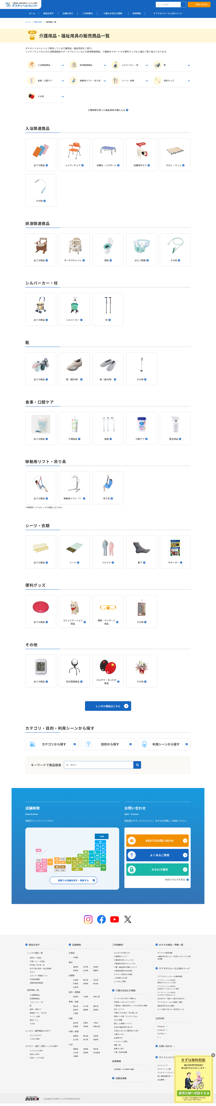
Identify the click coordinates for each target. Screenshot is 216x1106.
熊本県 (95, 1049)
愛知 (86, 866)
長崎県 (85, 1049)
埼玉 (97, 859)
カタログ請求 (159, 869)
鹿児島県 (96, 1052)
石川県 (85, 1006)
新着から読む (119, 1048)
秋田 (97, 845)
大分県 (75, 1052)
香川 (62, 867)
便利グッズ (34, 1020)
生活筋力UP (118, 1038)
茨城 (103, 861)
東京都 (75, 996)
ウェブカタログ (35, 1035)
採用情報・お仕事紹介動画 (124, 1069)
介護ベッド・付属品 (37, 961)
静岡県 (85, 1009)
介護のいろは (119, 1034)
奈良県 (85, 1026)
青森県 (75, 967)
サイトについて (166, 1057)
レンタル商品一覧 (35, 953)
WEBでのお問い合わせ (160, 841)
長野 (91, 857)
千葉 (103, 868)
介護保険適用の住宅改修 (123, 970)
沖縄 (38, 850)
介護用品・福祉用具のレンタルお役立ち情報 (130, 1005)
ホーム (27, 22)
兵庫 (68, 861)
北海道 (102, 836)
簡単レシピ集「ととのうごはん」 (126, 1016)
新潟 (94, 852)
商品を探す (38, 22)
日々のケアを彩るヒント (166, 994)
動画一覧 (117, 1045)
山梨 (91, 862)
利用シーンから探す (37, 1058)
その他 (32, 1023)
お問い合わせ (201, 4)
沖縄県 (75, 1056)
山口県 (75, 1039)
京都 (77, 859)
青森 (100, 842)
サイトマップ (162, 1065)
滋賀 (80, 862)
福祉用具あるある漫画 (165, 1005)
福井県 (95, 1006)
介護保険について (120, 956)
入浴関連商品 (35, 995)
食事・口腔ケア (35, 1009)
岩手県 (85, 967)
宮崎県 (85, 1052)
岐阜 (86, 861)
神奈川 (97, 866)
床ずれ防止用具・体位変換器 (40, 968)
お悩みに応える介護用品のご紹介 (126, 1030)
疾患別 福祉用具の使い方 (123, 1027)
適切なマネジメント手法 (166, 981)
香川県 (85, 1039)
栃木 (103, 855)
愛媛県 (95, 1039)
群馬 (97, 855)
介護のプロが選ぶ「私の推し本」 (126, 1012)
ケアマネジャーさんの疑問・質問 (169, 1002)
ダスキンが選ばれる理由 (123, 974)
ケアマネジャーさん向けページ (174, 968)
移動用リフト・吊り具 (38, 1013)
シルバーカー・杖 (36, 1002)
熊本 (38, 867)
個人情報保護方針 (164, 1076)
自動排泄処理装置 (36, 983)
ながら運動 (118, 1020)
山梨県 (75, 987)
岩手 (103, 845)
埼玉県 (95, 980)
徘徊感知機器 (35, 979)
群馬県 (75, 983)
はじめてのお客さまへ (122, 953)
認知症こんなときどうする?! (124, 1002)
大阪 (74, 862)
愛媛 (57, 867)
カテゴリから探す (36, 1050)
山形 (97, 849)
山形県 (85, 970)
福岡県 (75, 1049)
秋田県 (75, 970)
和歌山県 (96, 1026)
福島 (103, 852)
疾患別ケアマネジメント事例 (168, 987)
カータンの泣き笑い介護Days (125, 998)
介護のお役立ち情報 (125, 990)
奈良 (74, 866)
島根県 (75, 1036)
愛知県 (95, 1009)
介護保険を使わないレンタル (125, 963)
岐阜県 (75, 1009)
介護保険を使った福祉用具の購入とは (106, 110)
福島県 (95, 970)
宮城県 (95, 967)
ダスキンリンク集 (164, 1069)
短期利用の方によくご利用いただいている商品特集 (174, 957)
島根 (57, 859)
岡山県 (85, 1036)
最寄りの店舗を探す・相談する (73, 880)
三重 (80, 866)
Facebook (161, 1030)
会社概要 (160, 1079)
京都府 (85, 1023)
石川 (86, 855)
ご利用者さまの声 (120, 978)
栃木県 (85, 980)
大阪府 (95, 1023)
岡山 (62, 862)
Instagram (161, 1026)
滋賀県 (75, 1023)
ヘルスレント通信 (120, 1041)
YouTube (160, 1033)
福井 (80, 855)
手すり (32, 972)
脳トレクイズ (119, 1009)
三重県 (75, 1013)
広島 (57, 862)
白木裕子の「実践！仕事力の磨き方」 (171, 998)
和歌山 (77, 869)
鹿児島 (41, 871)
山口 (50, 862)
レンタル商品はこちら (108, 706)
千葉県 (85, 996)
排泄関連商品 (35, 998)
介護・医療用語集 (120, 1052)
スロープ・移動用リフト (39, 975)
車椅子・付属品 (35, 958)
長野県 (85, 983)
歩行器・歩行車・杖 (37, 965)
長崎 (38, 864)
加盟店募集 (121, 1078)
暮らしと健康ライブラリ (123, 1023)
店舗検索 (76, 944)
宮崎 (44, 867)
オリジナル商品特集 (164, 953)
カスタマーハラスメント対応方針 (169, 1072)
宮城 (103, 849)
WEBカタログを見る (175, 879)
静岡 (91, 866)
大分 (44, 864)
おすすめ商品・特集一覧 (171, 944)
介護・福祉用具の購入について (125, 967)
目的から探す (35, 1054)
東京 (97, 862)
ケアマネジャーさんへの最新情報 (169, 976)
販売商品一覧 (33, 990)
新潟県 (95, 983)
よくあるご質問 (159, 855)
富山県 (75, 1006)
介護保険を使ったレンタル (124, 960)
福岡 (44, 860)
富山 (86, 852)
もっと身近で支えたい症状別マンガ (170, 1009)
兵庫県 (75, 1026)
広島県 (95, 1036)
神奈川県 (96, 996)
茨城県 (75, 980)
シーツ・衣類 (35, 1016)
